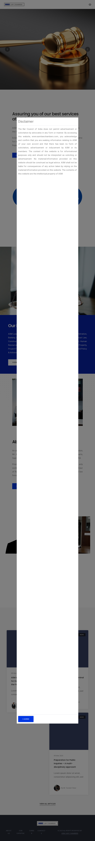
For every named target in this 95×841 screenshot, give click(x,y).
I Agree (25, 719)
